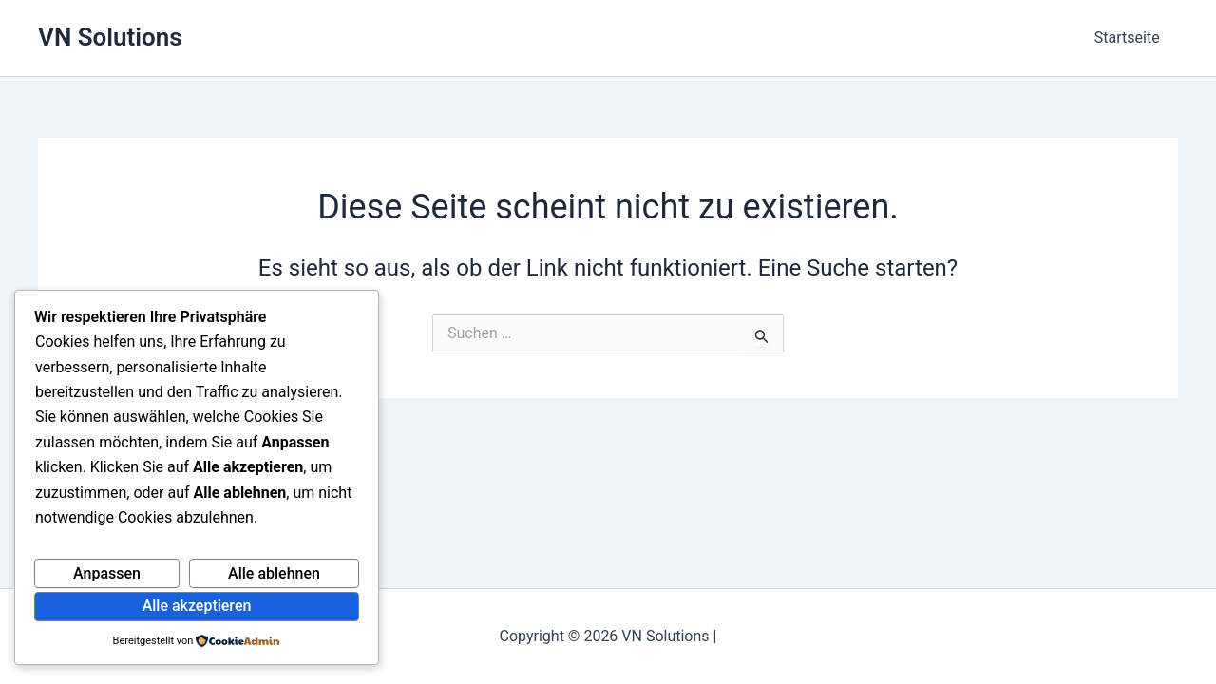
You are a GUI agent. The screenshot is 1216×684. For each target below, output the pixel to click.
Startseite (1130, 37)
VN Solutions (110, 37)
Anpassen (107, 573)
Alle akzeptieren (197, 606)
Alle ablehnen (274, 573)
